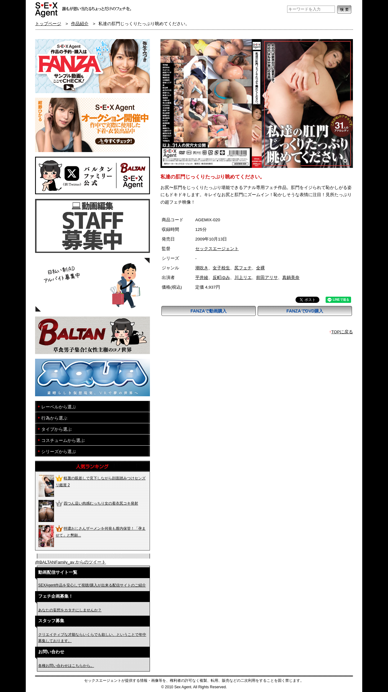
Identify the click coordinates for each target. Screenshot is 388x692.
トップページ (48, 23)
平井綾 (201, 277)
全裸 (260, 268)
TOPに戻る (342, 332)
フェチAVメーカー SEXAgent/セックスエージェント (46, 9)
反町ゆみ (221, 277)
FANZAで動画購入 (209, 310)
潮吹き (201, 268)
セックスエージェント (217, 248)
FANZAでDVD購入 (304, 310)
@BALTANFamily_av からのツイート (70, 562)
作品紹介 (79, 23)
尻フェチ (243, 268)
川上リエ (243, 277)
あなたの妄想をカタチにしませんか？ (70, 610)
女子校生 (221, 268)
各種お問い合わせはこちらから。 (66, 665)
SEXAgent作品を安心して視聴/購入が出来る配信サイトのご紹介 (92, 585)
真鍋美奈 (291, 277)
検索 (344, 9)
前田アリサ (267, 277)
